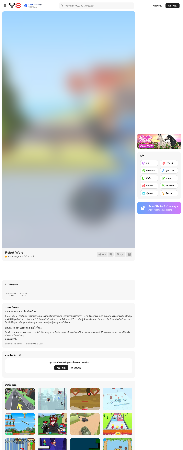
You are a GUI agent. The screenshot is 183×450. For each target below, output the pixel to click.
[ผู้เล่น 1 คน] (169, 171)
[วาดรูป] (169, 178)
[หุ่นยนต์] (149, 193)
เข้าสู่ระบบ (157, 5)
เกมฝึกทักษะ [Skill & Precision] (18, 344)
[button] (11, 339)
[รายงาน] (120, 254)
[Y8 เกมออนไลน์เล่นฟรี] (15, 5)
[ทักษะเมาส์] (149, 171)
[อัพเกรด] (169, 193)
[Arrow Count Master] (117, 424)
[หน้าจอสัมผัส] (169, 186)
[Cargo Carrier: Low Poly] (20, 399)
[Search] (62, 5)
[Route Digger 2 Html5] (85, 399)
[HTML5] (169, 163)
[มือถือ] (149, 178)
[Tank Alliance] (85, 424)
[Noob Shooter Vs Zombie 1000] (20, 424)
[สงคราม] (149, 186)
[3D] (149, 163)
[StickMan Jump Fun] (52, 399)
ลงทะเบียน (172, 5)
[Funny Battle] (117, 399)
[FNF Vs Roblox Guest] (52, 424)
